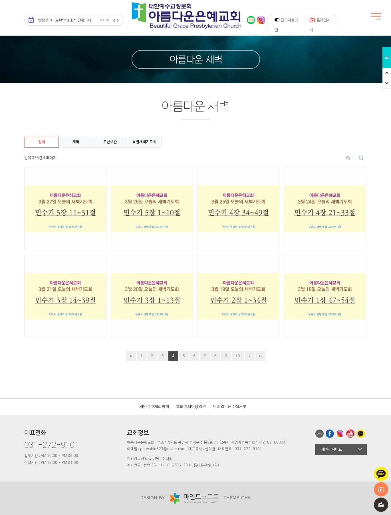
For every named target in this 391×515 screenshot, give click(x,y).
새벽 (75, 142)
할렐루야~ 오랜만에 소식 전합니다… (73, 20)
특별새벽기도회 (144, 142)
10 (237, 356)
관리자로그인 (286, 24)
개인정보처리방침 (154, 406)
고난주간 (110, 142)
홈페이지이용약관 (191, 406)
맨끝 (260, 356)
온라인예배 (320, 23)
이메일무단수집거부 (229, 406)
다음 (250, 356)
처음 (131, 356)
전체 (41, 142)
